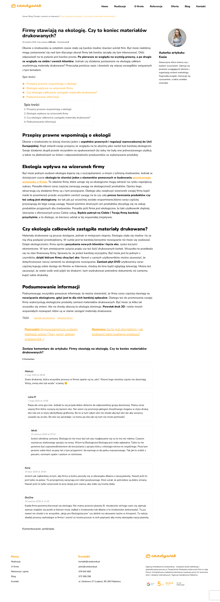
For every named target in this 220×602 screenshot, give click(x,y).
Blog (187, 6)
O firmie (139, 6)
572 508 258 (85, 577)
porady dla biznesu (44, 318)
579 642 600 (85, 572)
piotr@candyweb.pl (88, 567)
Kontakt (200, 6)
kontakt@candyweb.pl (89, 562)
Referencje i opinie (19, 572)
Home (104, 6)
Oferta (175, 6)
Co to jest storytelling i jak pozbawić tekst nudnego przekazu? (117, 331)
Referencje (156, 6)
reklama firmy (65, 318)
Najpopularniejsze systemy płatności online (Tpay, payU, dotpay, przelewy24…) (51, 334)
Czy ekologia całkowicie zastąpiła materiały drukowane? (61, 92)
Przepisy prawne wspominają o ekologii (51, 84)
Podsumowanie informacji (42, 97)
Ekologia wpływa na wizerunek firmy (49, 88)
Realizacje (120, 6)
